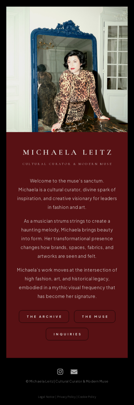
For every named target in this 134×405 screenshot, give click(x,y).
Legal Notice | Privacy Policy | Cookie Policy (67, 397)
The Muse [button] (95, 317)
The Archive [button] (44, 317)
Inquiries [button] (68, 334)
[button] (60, 372)
